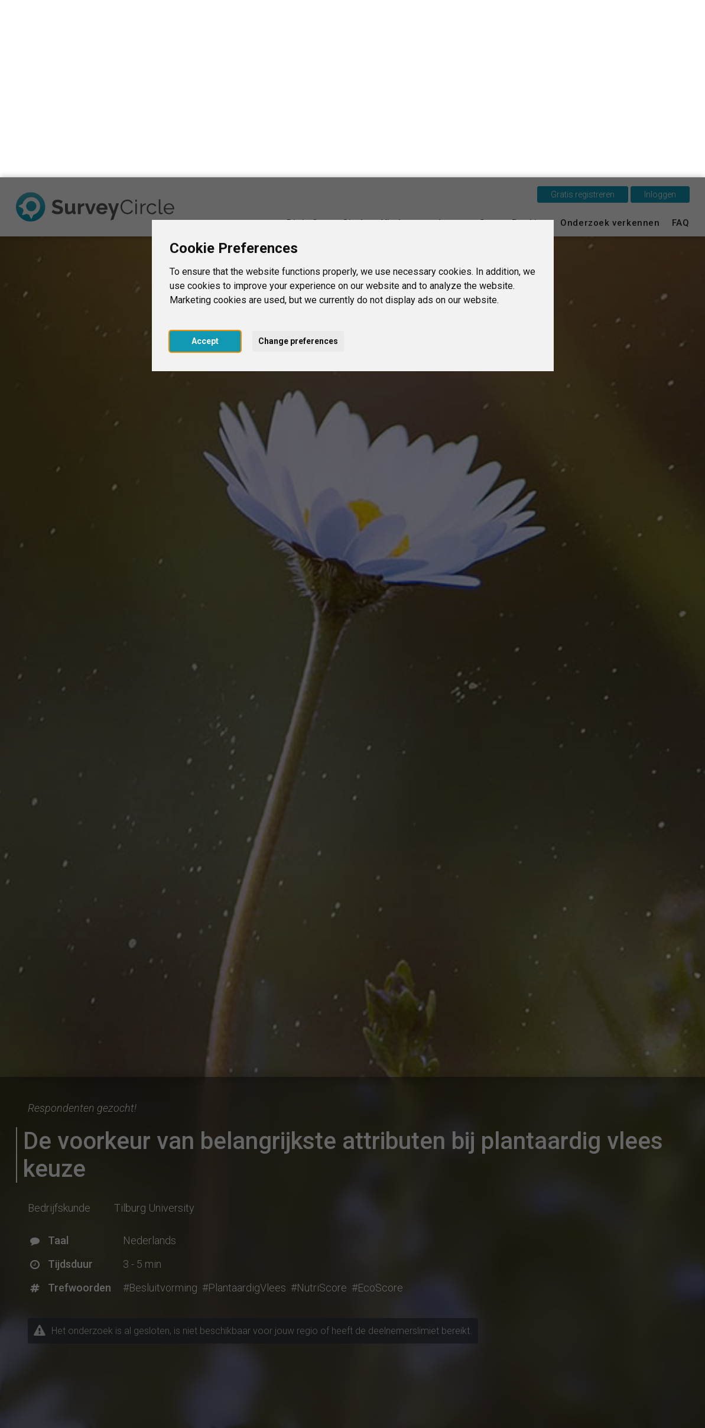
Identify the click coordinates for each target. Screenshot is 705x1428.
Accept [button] (205, 163)
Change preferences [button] (298, 163)
